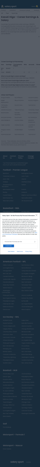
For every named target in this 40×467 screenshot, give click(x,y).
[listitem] (20, 241)
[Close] (37, 215)
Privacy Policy (28, 251)
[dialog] (20, 233)
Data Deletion (11, 251)
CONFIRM (9, 245)
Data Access (20, 251)
